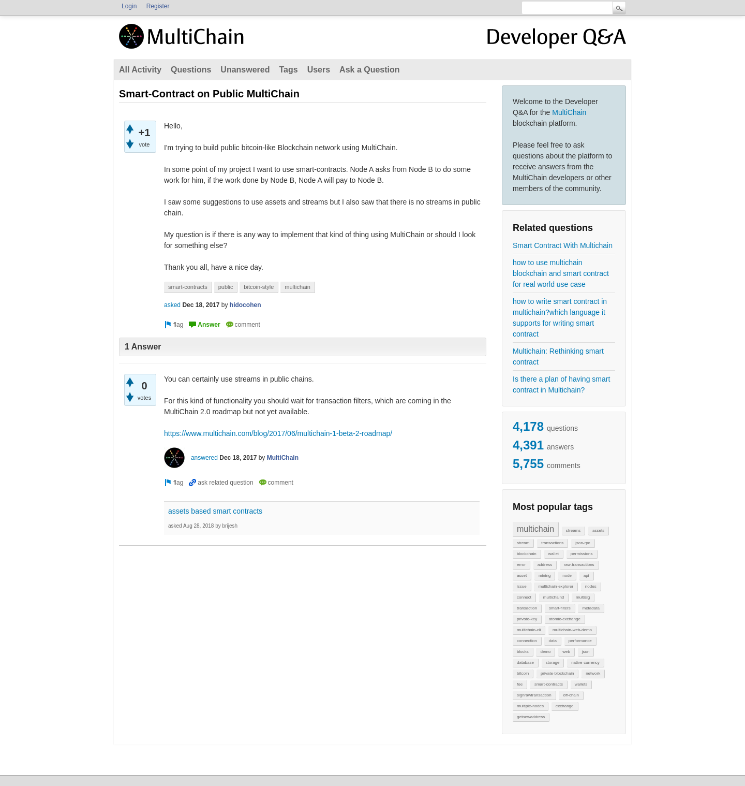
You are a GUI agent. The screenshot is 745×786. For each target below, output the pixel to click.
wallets (581, 684)
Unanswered (245, 69)
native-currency (585, 662)
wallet (553, 553)
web (566, 651)
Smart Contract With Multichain (563, 245)
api (586, 575)
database (525, 662)
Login (129, 6)
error (521, 564)
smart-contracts (548, 684)
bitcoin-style (259, 287)
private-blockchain (557, 673)
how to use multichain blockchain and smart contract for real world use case (561, 273)
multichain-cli (529, 630)
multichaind (553, 597)
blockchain (527, 553)
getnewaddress (531, 717)
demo (545, 651)
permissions (582, 553)
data (552, 640)
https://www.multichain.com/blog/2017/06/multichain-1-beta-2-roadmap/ (278, 433)
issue (522, 586)
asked (172, 305)
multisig (583, 597)
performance (580, 640)
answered (204, 457)
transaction (527, 608)
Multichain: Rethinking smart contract (558, 356)
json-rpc (582, 543)
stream (523, 543)
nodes (591, 586)
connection (527, 640)
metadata (590, 608)
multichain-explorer (555, 586)
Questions (191, 69)
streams (573, 530)
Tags (288, 69)
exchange (565, 706)
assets (598, 530)
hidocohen (245, 305)
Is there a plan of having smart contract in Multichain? (561, 384)
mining (545, 575)
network (593, 673)
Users (318, 69)
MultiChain (569, 112)
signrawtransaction (534, 695)
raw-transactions (579, 564)
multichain (535, 529)
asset (522, 575)
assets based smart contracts (215, 511)
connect (524, 597)
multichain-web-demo (572, 630)
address (545, 564)
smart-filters (560, 608)
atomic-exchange (564, 619)
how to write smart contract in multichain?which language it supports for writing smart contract (560, 317)
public (225, 287)
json (586, 651)
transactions (552, 543)
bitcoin (523, 673)
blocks (523, 651)
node (567, 575)
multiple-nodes (530, 706)
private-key (527, 619)
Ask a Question (369, 69)
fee (520, 684)
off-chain (571, 695)
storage (553, 662)
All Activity (140, 69)
